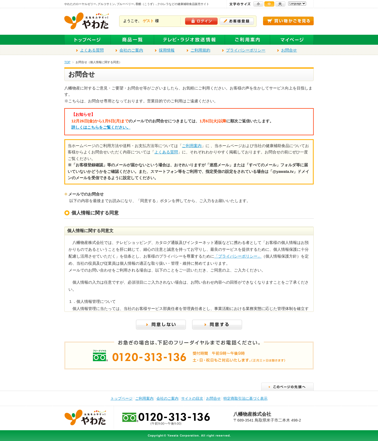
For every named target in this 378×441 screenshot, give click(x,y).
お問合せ (289, 50)
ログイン (201, 21)
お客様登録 (237, 21)
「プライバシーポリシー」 (237, 256)
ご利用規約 (200, 50)
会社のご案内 (131, 50)
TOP (67, 62)
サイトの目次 (192, 398)
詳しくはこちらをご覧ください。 (100, 127)
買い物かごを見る (288, 21)
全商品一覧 (132, 40)
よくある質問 (92, 50)
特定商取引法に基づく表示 (245, 398)
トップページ (87, 40)
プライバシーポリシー (245, 50)
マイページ (292, 40)
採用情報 (167, 50)
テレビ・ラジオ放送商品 (189, 40)
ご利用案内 (247, 40)
